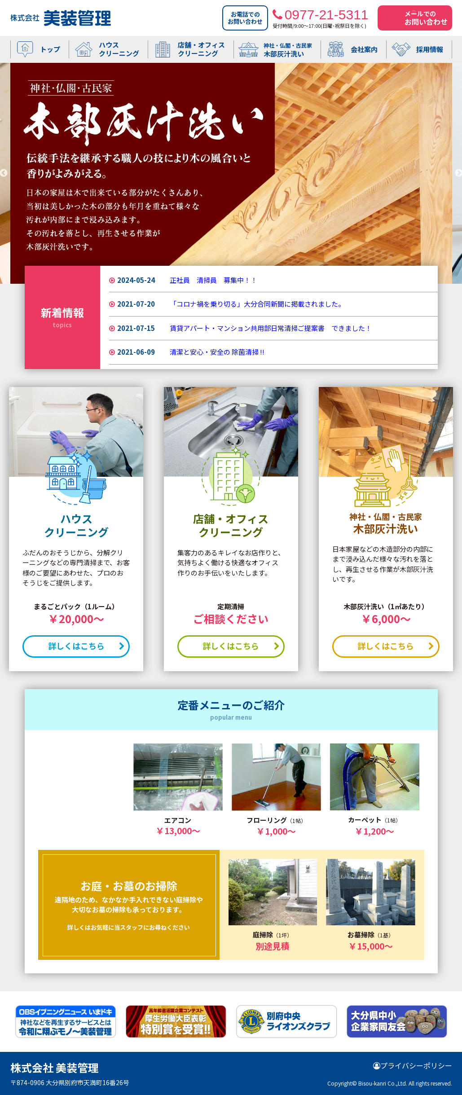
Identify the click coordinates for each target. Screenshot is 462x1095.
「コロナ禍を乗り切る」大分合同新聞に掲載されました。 (257, 303)
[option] (231, 173)
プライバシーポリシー (412, 1065)
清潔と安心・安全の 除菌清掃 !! (217, 351)
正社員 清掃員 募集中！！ (213, 280)
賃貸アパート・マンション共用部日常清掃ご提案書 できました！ (271, 328)
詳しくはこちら (85, 645)
